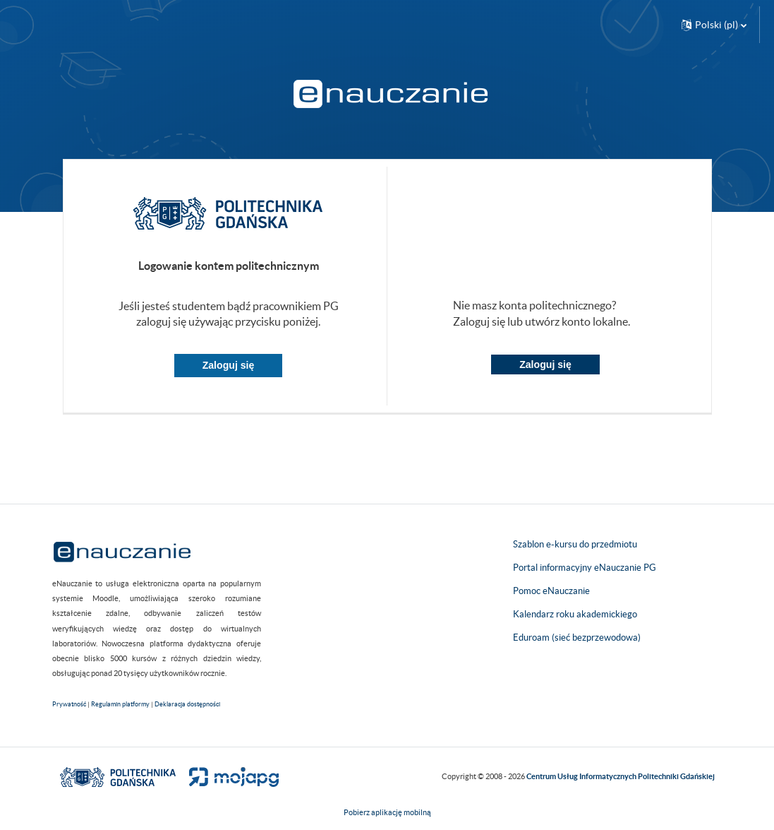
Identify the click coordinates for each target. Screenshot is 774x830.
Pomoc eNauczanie (551, 591)
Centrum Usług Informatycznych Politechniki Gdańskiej (620, 776)
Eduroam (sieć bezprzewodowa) (577, 637)
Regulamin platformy (120, 704)
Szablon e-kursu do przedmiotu (575, 544)
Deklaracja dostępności (187, 704)
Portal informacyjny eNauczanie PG (584, 567)
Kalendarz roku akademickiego (575, 614)
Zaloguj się (228, 365)
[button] (714, 24)
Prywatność (69, 704)
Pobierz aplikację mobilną (387, 812)
